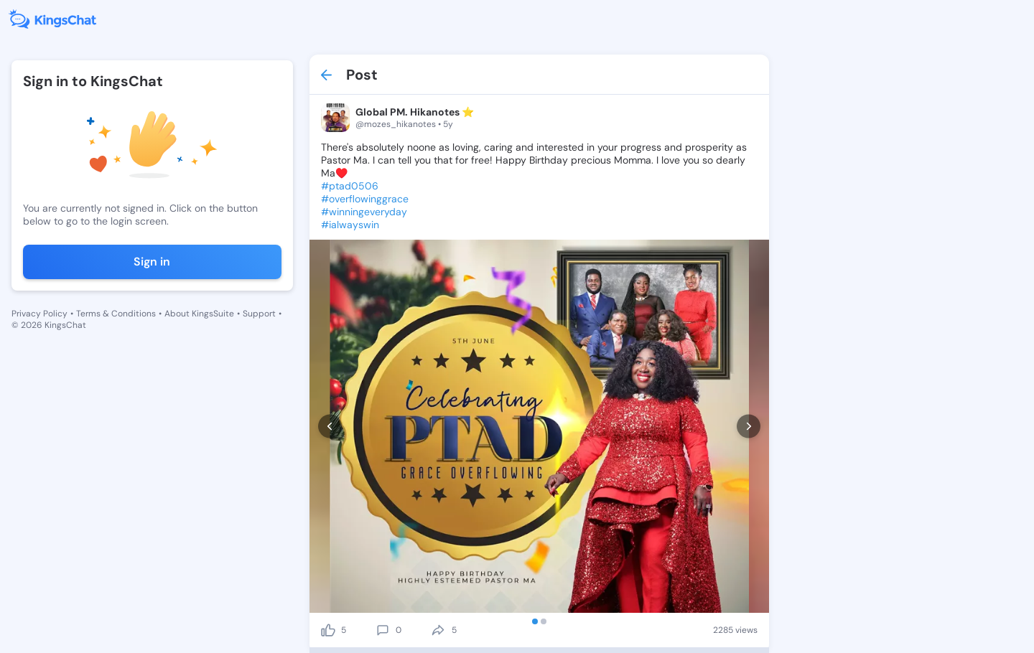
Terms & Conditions (116, 313)
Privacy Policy (39, 313)
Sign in (152, 261)
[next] (748, 426)
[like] (328, 630)
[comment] (383, 630)
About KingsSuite (199, 313)
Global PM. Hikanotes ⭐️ (414, 111)
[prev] (330, 426)
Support (259, 313)
